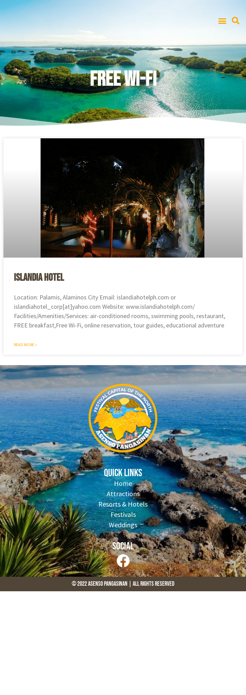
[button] (222, 20)
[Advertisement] (123, 643)
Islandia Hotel (39, 277)
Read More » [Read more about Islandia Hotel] (25, 344)
